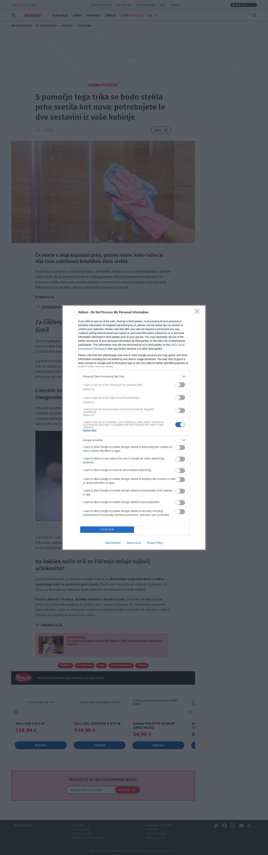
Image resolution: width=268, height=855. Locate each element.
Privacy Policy (155, 542)
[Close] (198, 312)
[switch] (180, 384)
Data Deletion (113, 542)
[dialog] (134, 427)
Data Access (134, 542)
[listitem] (134, 376)
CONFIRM (107, 529)
